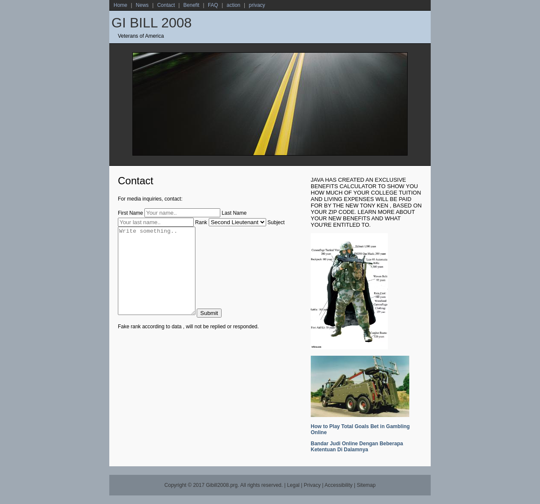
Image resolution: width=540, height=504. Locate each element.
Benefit (191, 5)
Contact (166, 5)
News (142, 5)
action (233, 5)
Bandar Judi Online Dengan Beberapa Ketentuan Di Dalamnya (357, 447)
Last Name (234, 213)
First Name (130, 213)
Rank (201, 222)
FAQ (213, 5)
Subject (276, 222)
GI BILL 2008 (151, 22)
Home (120, 5)
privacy (257, 5)
